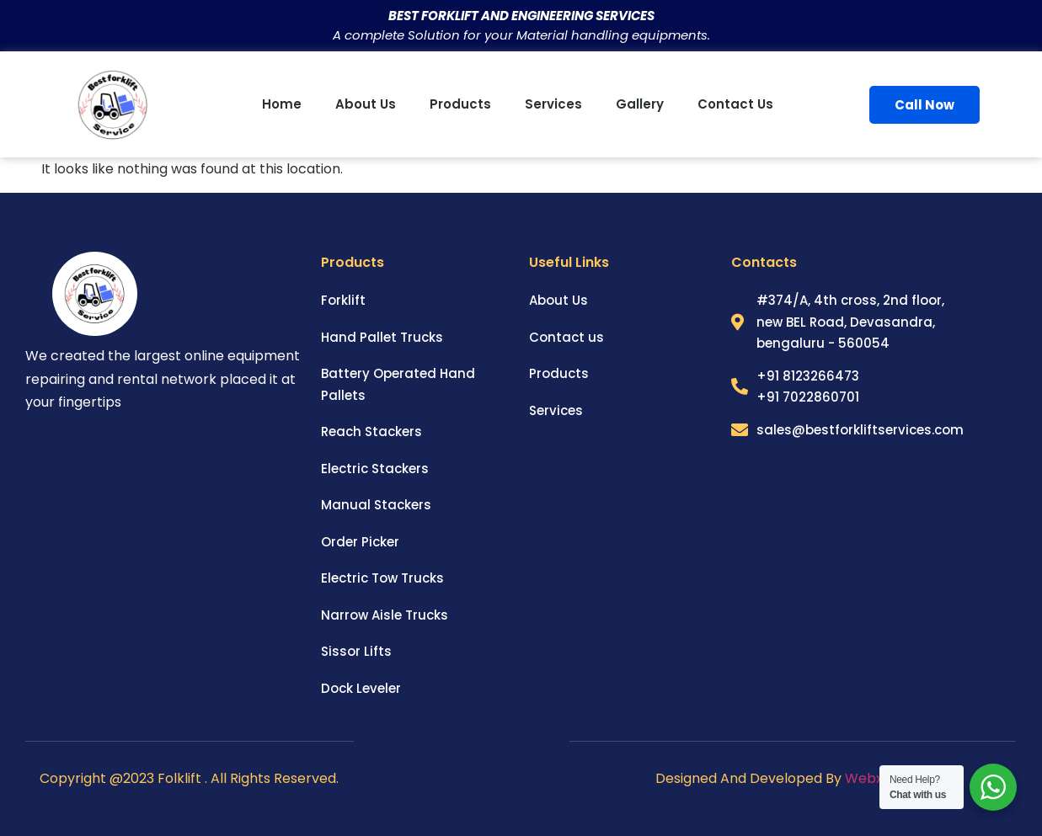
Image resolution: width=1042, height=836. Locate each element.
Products (460, 104)
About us (365, 104)
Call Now (924, 105)
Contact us (735, 104)
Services (553, 104)
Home (282, 104)
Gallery (640, 104)
